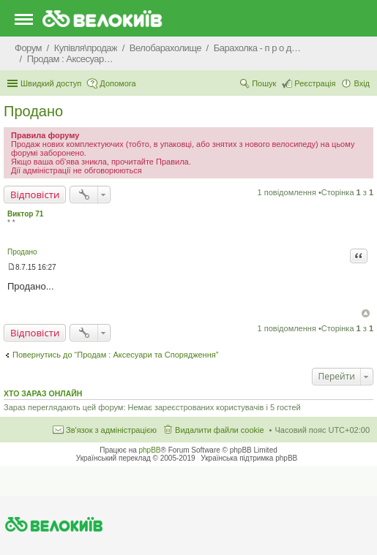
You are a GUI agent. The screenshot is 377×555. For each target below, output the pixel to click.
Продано (33, 111)
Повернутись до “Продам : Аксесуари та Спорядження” (115, 354)
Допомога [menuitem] (117, 83)
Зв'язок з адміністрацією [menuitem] (111, 430)
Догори (366, 313)
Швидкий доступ (50, 83)
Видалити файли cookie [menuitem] (219, 430)
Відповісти (34, 194)
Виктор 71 (25, 214)
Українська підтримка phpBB (249, 458)
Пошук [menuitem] (264, 83)
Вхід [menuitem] (362, 83)
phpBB (150, 450)
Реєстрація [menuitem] (314, 83)
